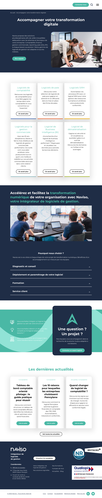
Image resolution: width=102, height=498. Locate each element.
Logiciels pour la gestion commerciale (23, 129)
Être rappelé (19, 58)
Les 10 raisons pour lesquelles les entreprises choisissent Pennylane (51, 391)
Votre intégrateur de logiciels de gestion (40, 466)
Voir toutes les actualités (51, 434)
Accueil (12, 13)
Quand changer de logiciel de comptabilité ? (79, 388)
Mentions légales (69, 493)
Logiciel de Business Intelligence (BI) (50, 129)
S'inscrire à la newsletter (44, 458)
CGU (44, 493)
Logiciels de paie (50, 87)
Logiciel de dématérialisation (77, 128)
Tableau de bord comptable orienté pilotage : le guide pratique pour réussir (23, 393)
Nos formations (57, 466)
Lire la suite (23, 423)
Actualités (74, 380)
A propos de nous (58, 468)
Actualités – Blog (58, 471)
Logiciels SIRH (77, 87)
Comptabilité (23, 380)
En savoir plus (23, 114)
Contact (50, 493)
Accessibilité (58, 493)
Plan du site (81, 493)
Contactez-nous (80, 5)
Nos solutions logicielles (41, 470)
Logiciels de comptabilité (23, 89)
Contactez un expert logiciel (72, 350)
